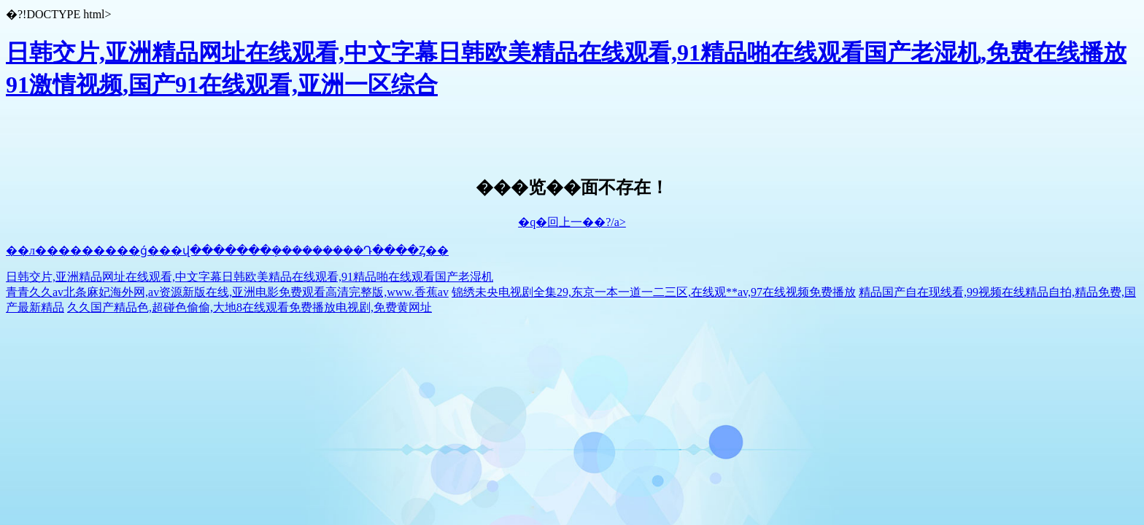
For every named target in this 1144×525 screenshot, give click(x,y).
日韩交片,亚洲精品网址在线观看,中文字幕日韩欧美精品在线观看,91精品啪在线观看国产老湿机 (249, 277)
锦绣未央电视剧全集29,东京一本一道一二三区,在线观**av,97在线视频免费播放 (654, 292)
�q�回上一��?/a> (572, 222)
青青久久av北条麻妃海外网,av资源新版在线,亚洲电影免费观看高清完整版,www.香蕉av (227, 292)
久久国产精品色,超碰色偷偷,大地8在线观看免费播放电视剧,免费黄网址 (249, 307)
